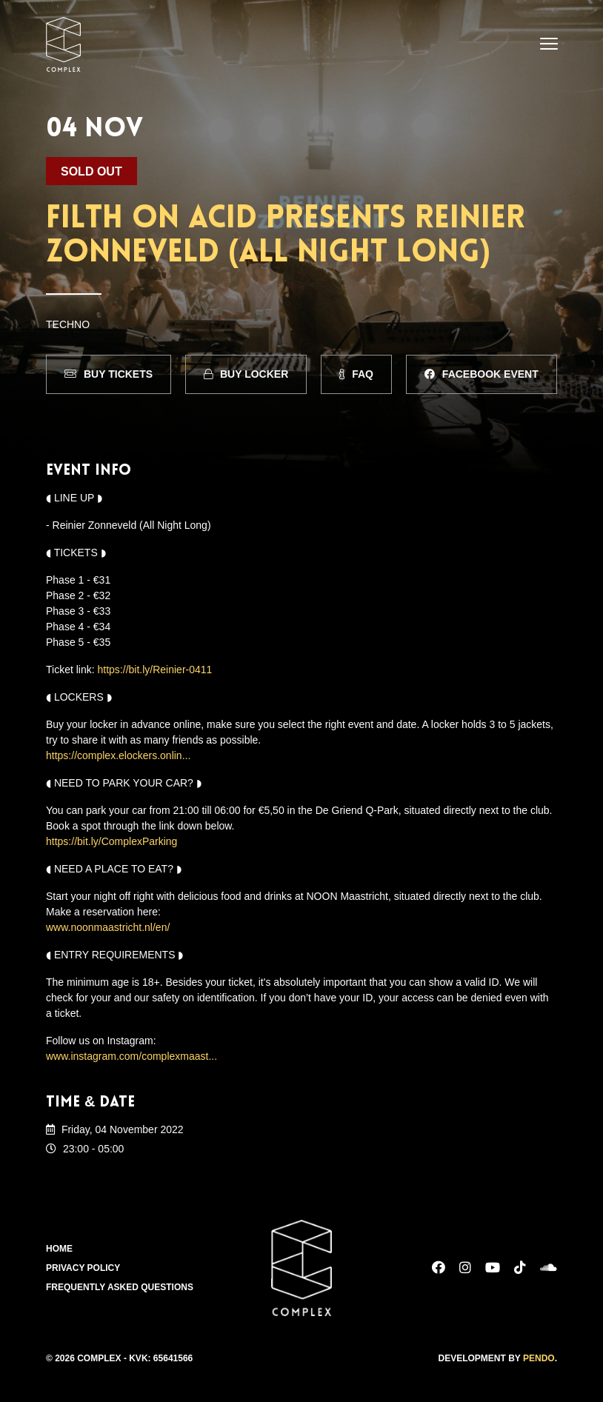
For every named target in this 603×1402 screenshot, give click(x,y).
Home (59, 1249)
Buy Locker (246, 374)
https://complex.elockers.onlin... (118, 755)
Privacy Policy (83, 1268)
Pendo (539, 1358)
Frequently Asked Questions (119, 1287)
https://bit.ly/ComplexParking (111, 841)
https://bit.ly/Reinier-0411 (155, 669)
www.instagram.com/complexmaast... (131, 1056)
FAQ (356, 374)
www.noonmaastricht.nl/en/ (108, 927)
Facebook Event (481, 374)
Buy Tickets (108, 374)
